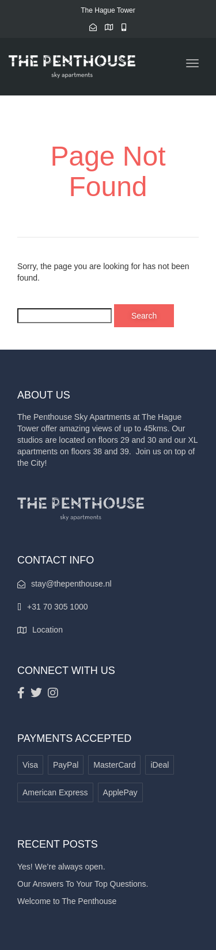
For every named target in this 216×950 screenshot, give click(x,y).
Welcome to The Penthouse (66, 901)
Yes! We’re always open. (61, 866)
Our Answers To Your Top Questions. (83, 883)
